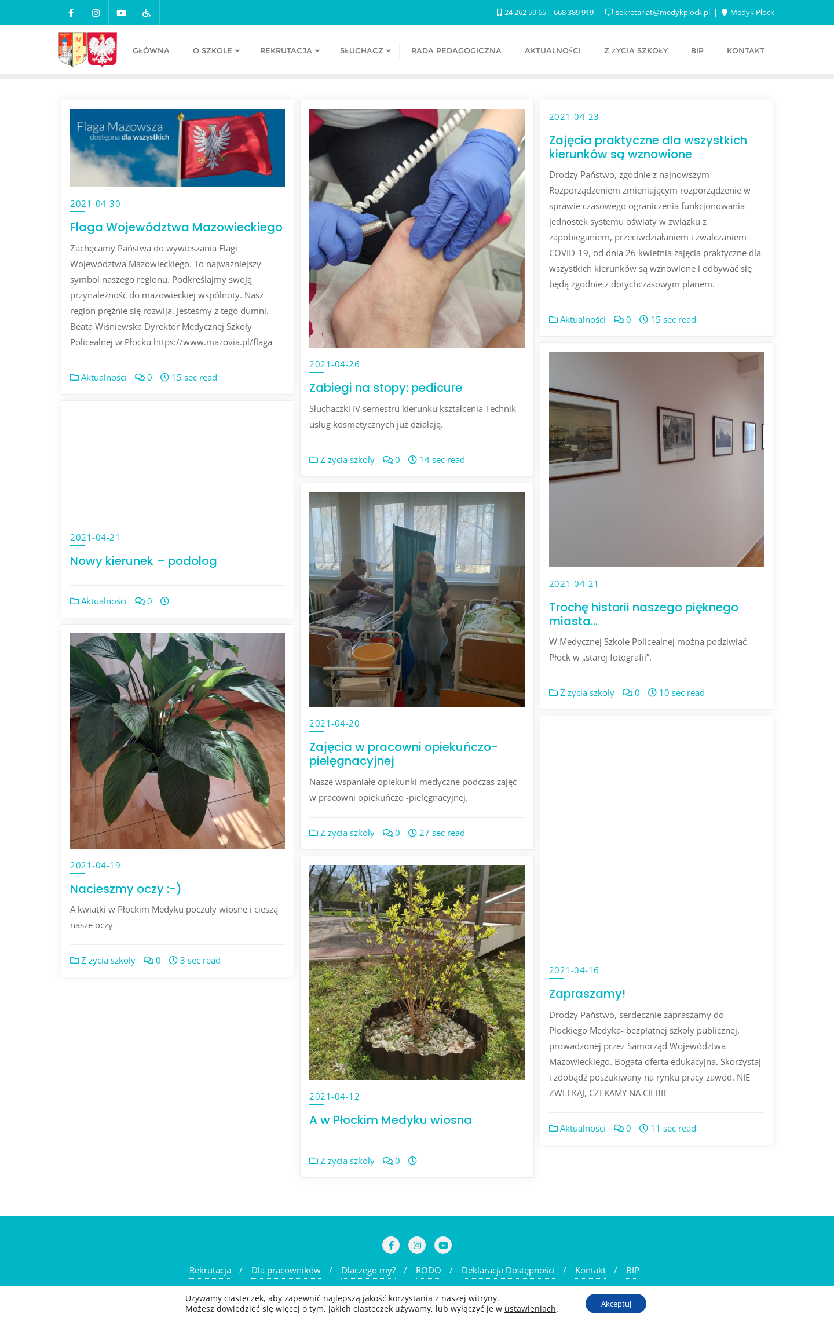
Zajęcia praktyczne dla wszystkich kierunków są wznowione (648, 147)
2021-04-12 (334, 1096)
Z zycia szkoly (342, 459)
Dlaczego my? (368, 1270)
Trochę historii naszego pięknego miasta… (643, 614)
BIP (632, 1270)
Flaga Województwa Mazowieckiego (176, 227)
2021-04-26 (334, 364)
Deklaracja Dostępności (508, 1270)
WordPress (531, 1295)
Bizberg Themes (647, 1295)
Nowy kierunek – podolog (143, 561)
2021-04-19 (95, 865)
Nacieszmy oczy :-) (126, 889)
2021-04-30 (95, 203)
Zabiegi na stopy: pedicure (385, 387)
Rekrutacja (210, 1270)
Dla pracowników (286, 1270)
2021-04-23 (574, 116)
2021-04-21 (574, 583)
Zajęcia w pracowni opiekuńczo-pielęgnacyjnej (403, 754)
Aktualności (98, 377)
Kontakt (590, 1270)
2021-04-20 (334, 723)
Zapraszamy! (587, 994)
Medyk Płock (748, 12)
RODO (428, 1270)
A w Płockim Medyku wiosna (390, 1120)
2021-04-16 (574, 970)
